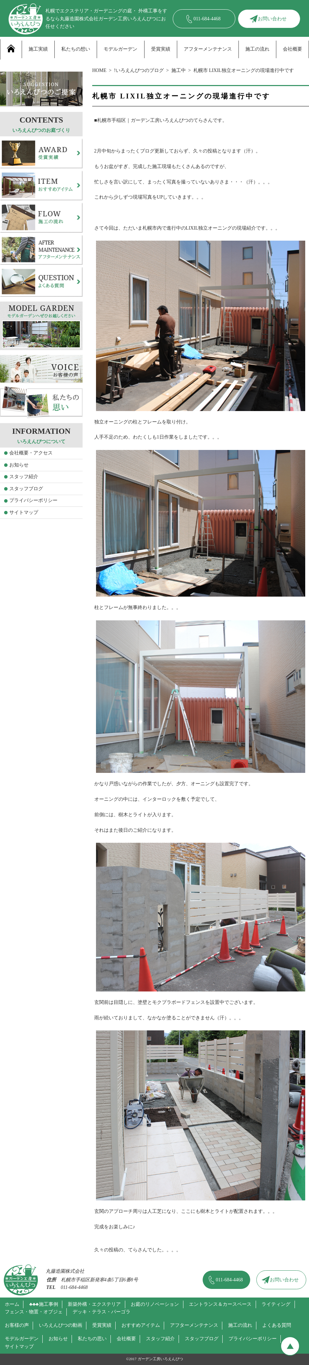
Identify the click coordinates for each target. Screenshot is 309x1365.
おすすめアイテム (140, 1325)
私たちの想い (75, 49)
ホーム (12, 1304)
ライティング (276, 1304)
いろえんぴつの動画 (60, 1325)
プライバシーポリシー (33, 500)
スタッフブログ (26, 488)
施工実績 (38, 49)
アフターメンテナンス (208, 49)
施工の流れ (257, 49)
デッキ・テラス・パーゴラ (101, 1311)
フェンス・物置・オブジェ (34, 1311)
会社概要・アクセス (31, 452)
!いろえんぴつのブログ (139, 70)
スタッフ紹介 (23, 476)
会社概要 (292, 49)
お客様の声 (17, 1325)
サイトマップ (23, 512)
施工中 (178, 70)
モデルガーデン (120, 49)
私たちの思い (92, 1338)
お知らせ (19, 465)
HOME (99, 70)
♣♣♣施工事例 (43, 1304)
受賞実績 (160, 49)
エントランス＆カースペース (220, 1304)
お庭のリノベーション (155, 1304)
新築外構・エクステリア (94, 1304)
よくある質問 (276, 1325)
